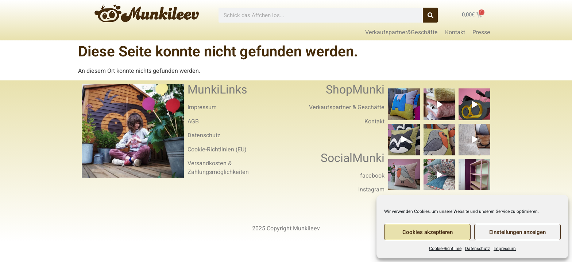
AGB (193, 121)
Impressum (505, 248)
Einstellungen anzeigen (517, 232)
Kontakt (374, 121)
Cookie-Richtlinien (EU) (217, 149)
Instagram (371, 189)
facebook (372, 175)
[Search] (430, 15)
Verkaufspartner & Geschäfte (346, 107)
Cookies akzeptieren (427, 232)
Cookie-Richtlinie (445, 248)
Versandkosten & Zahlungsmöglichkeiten (218, 167)
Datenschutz (477, 248)
